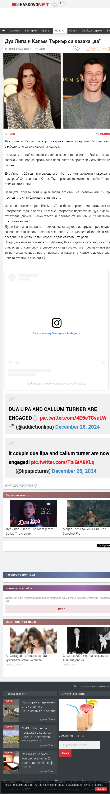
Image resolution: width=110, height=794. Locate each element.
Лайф (12, 133)
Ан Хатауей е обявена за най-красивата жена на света (27, 658)
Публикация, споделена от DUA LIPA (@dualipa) (57, 383)
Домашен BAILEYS (72, 736)
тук (7, 600)
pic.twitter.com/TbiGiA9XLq (62, 462)
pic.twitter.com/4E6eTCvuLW (73, 417)
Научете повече (92, 785)
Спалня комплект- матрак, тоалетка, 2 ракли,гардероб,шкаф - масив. (38, 760)
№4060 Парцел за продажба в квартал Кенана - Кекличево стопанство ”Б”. (36, 734)
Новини (60, 30)
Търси (65, 753)
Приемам (101, 789)
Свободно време (92, 30)
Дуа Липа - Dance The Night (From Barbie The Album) (29, 531)
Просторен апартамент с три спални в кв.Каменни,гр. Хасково (39, 706)
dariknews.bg (28, 486)
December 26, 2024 (77, 426)
